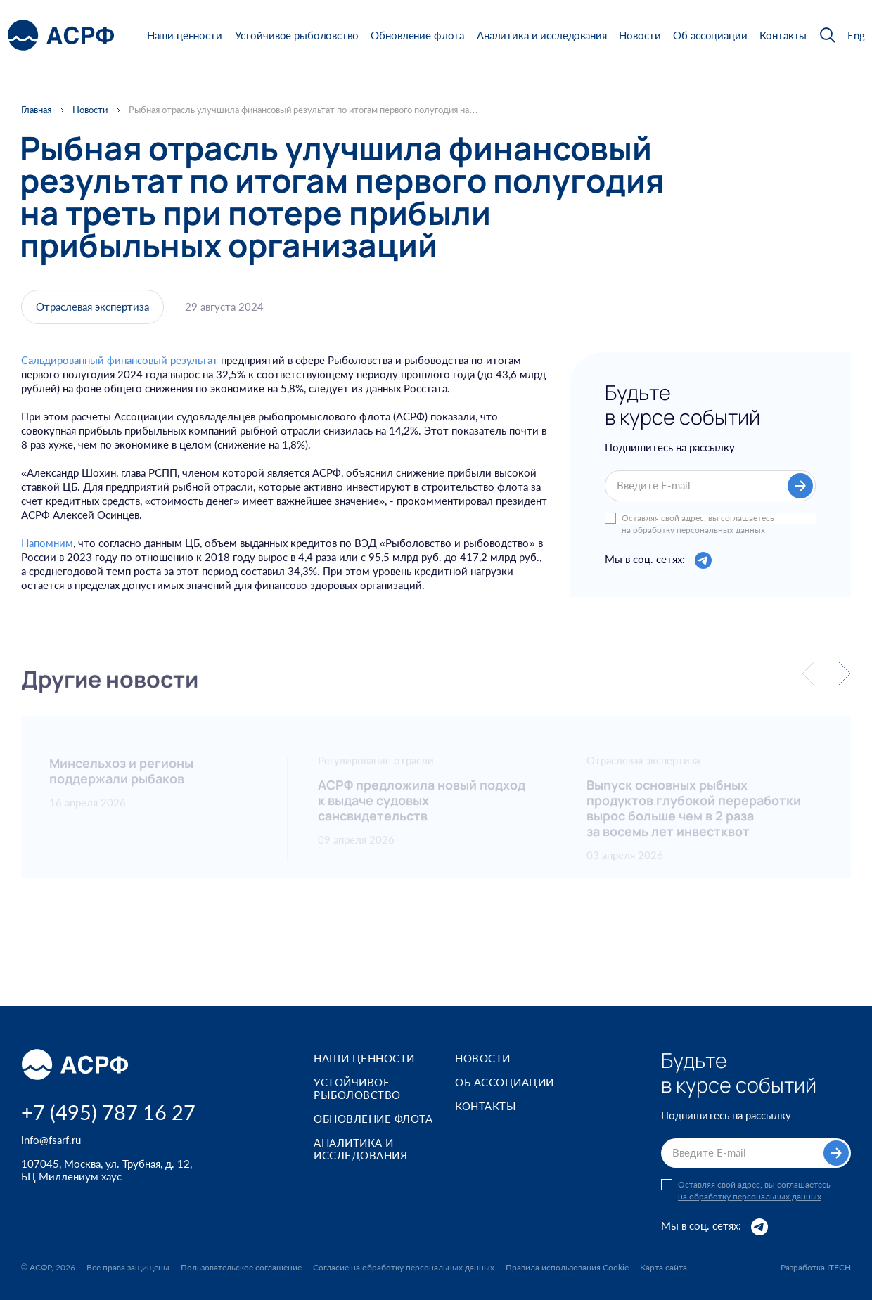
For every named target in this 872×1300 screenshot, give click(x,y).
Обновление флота (417, 35)
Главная (36, 110)
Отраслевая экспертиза (92, 308)
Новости (639, 35)
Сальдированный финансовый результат (119, 365)
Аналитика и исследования (541, 35)
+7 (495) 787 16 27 (108, 1112)
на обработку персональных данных (693, 530)
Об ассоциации (710, 35)
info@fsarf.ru (51, 1139)
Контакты (783, 35)
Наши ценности (184, 35)
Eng (856, 35)
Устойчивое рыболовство (297, 35)
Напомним (47, 547)
